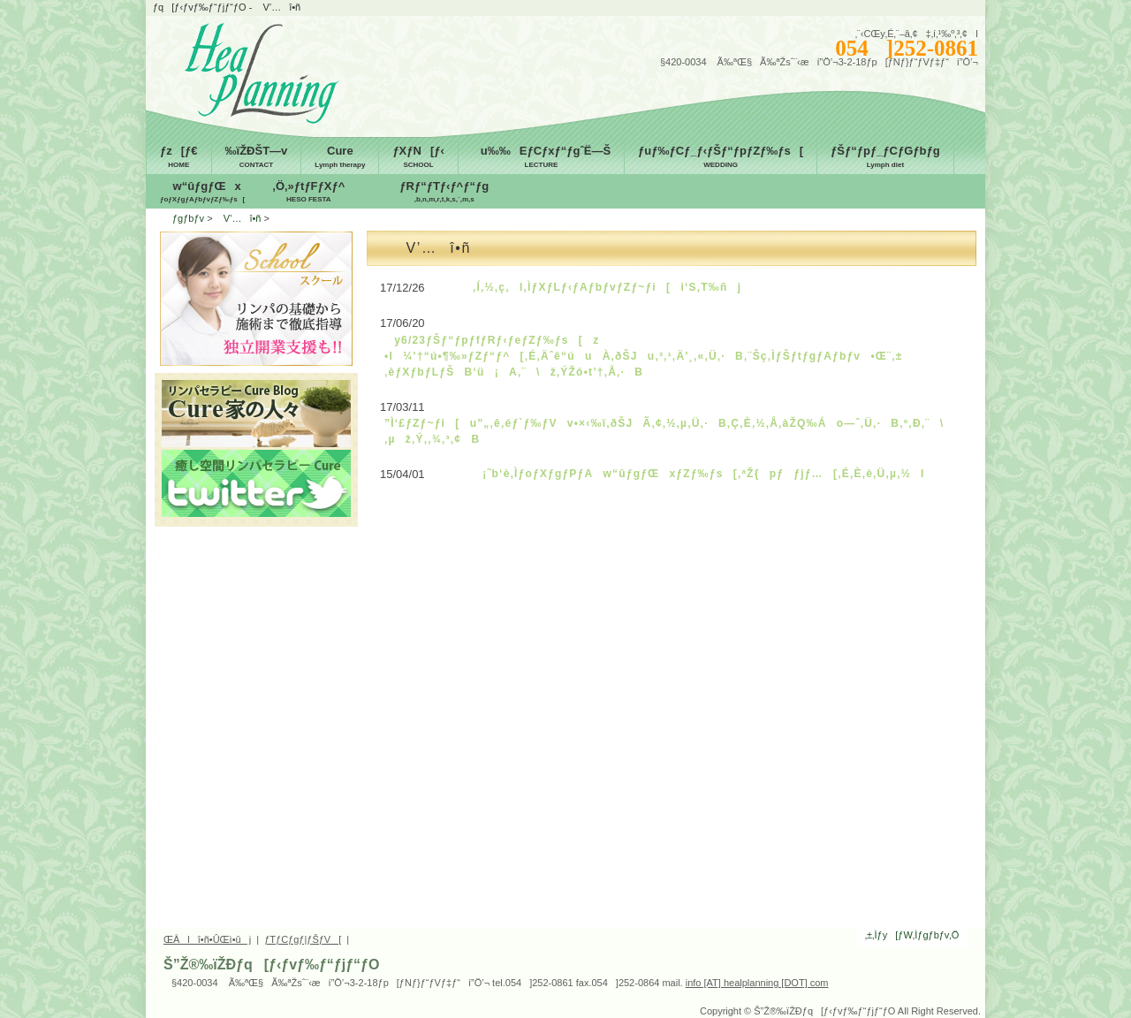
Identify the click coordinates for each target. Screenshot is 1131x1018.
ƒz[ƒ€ (179, 157)
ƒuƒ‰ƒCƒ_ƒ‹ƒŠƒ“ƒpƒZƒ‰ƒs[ (720, 157)
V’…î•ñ (239, 218)
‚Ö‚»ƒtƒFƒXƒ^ (308, 192)
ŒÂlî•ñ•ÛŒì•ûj (207, 939)
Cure (340, 157)
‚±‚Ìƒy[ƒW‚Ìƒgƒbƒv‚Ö (912, 935)
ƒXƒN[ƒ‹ (418, 157)
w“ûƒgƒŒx (202, 192)
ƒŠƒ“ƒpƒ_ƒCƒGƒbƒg (885, 157)
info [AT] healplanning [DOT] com (757, 982)
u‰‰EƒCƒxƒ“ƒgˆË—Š (541, 157)
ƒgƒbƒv (188, 218)
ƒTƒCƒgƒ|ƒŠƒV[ (302, 939)
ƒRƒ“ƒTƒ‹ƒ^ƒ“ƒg (444, 192)
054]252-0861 (906, 48)
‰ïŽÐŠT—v (256, 157)
